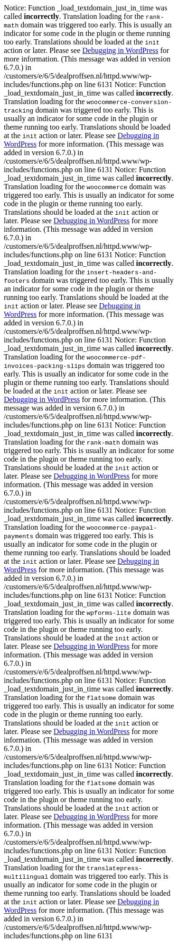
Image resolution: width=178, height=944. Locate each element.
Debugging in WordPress (120, 50)
